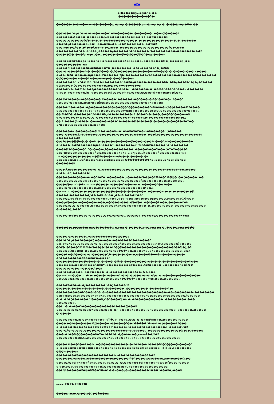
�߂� (137, 4)
